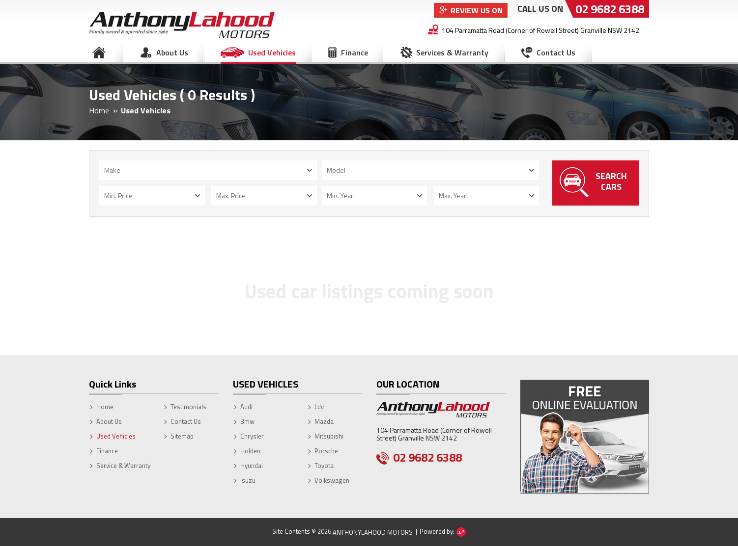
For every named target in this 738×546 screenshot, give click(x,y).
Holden (250, 451)
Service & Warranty (123, 465)
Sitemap (182, 436)
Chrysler (252, 436)
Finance (354, 52)
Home (99, 52)
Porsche (326, 451)
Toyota (324, 465)
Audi (246, 407)
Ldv (319, 407)
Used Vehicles (272, 52)
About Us (172, 52)
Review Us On (477, 10)
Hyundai (251, 465)
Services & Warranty (452, 52)
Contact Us (556, 52)
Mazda (324, 421)
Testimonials (188, 407)
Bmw (247, 421)
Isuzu (247, 480)
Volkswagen (331, 480)
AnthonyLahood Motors (373, 532)
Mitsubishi (328, 436)
